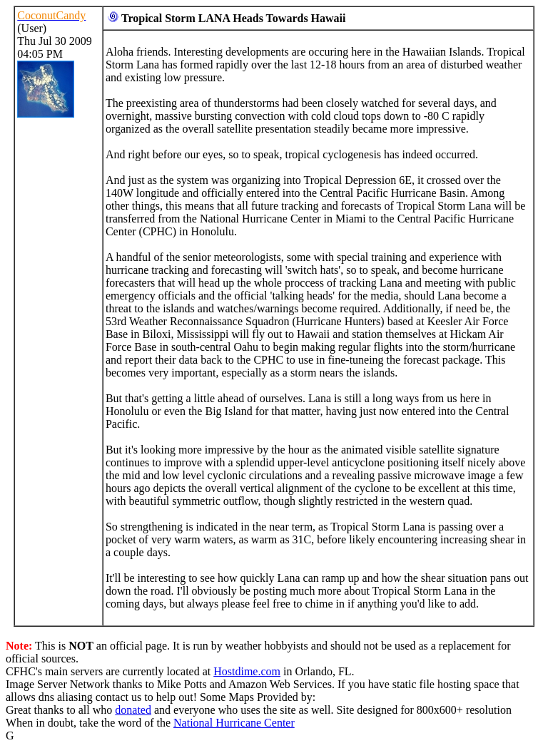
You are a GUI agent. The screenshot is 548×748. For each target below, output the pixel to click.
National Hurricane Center (234, 723)
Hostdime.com (246, 671)
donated (133, 710)
